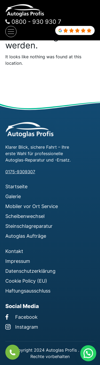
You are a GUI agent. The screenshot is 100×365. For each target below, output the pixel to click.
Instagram (21, 326)
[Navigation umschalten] (11, 31)
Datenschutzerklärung (30, 270)
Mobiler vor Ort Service (31, 206)
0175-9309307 (20, 172)
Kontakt (14, 251)
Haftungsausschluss (27, 290)
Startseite (16, 186)
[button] (88, 353)
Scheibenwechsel (25, 216)
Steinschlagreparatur (29, 225)
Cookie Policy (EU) (26, 280)
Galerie (13, 196)
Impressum (17, 261)
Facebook (21, 316)
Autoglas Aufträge (25, 235)
